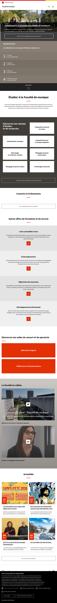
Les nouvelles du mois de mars (40, 542)
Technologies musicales (42, 167)
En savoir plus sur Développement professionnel (28, 319)
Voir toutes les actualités (28, 558)
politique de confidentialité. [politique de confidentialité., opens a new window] (34, 585)
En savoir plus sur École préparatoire (28, 269)
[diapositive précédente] (3, 25)
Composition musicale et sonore (42, 128)
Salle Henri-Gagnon (28, 350)
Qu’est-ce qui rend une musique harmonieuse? (14, 543)
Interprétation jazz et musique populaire (42, 141)
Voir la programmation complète (28, 206)
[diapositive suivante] (54, 25)
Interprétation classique (15, 141)
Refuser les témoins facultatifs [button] (24, 595)
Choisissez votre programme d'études (28, 36)
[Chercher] (49, 7)
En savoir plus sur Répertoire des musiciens (28, 294)
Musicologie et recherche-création (15, 154)
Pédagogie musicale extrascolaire (42, 154)
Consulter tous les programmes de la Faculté (28, 180)
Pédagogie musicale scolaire (15, 167)
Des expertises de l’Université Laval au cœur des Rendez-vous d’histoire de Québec (41, 508)
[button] (28, 404)
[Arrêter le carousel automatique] (46, 12)
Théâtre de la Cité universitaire (28, 366)
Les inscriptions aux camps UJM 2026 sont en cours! (14, 508)
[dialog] (28, 587)
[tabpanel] (28, 25)
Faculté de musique (8, 7)
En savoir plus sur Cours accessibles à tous (28, 243)
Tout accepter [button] (7, 595)
